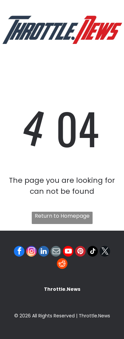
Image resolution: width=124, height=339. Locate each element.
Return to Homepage (62, 216)
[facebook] (19, 252)
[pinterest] (80, 252)
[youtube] (68, 252)
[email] (56, 252)
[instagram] (31, 252)
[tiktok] (92, 252)
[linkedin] (43, 252)
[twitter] (105, 252)
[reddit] (62, 264)
